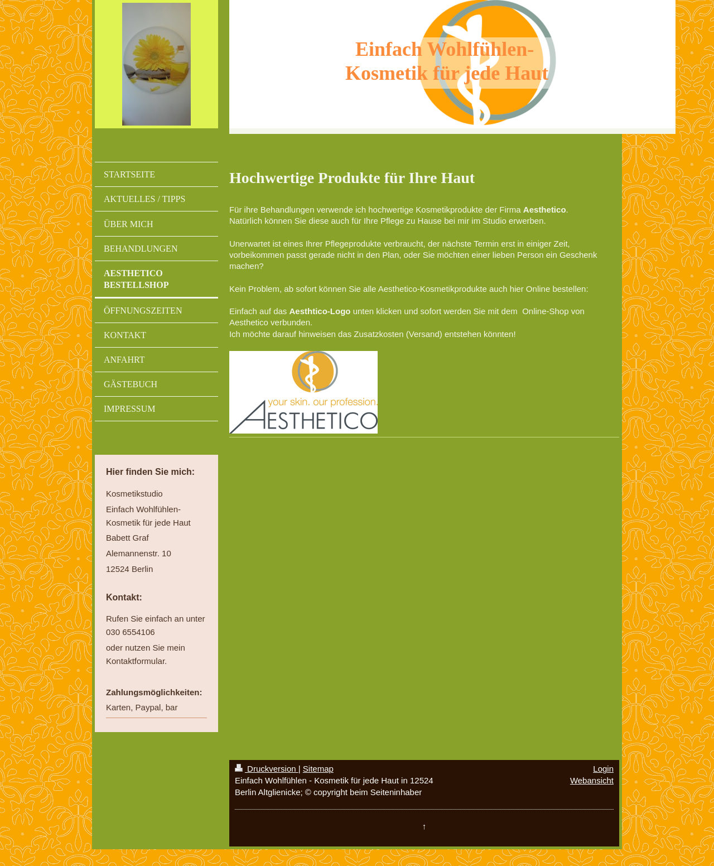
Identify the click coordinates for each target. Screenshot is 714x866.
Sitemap (318, 768)
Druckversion (266, 768)
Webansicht (592, 780)
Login (603, 768)
